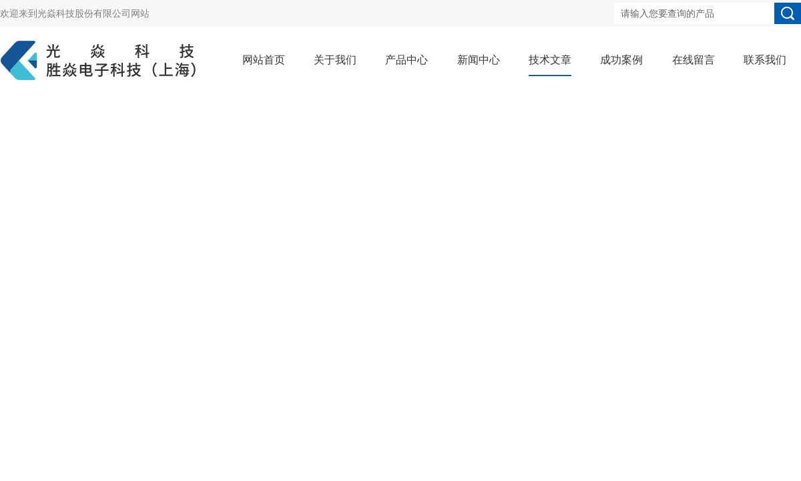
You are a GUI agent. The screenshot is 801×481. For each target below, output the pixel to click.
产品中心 (406, 59)
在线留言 (693, 59)
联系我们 (765, 59)
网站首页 (263, 59)
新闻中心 (478, 59)
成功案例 (621, 59)
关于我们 (335, 59)
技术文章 (550, 59)
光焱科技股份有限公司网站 (93, 13)
